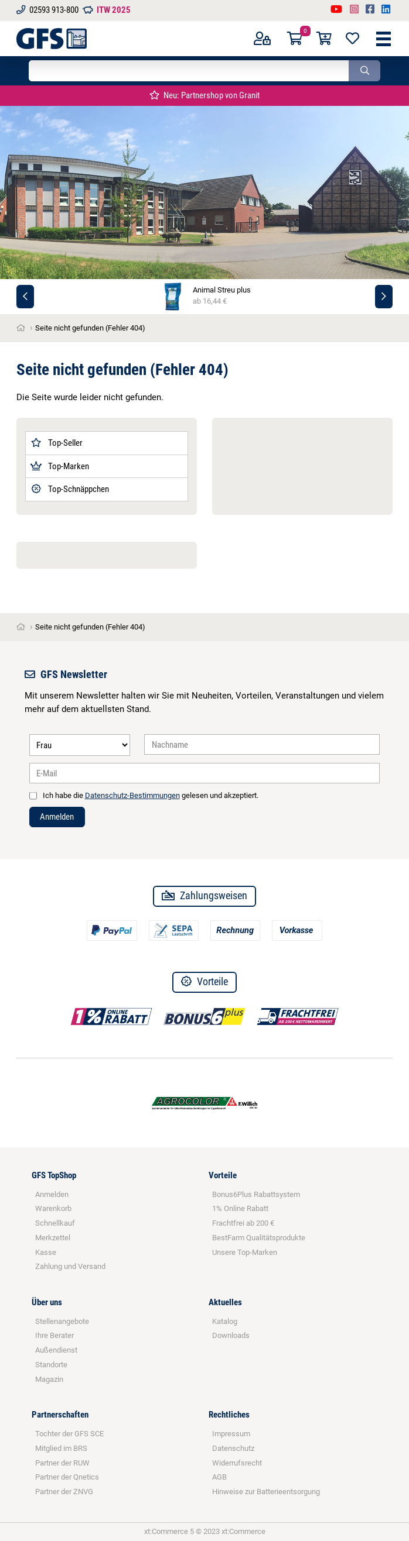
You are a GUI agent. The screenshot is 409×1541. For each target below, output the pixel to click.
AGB (219, 1477)
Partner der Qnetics (67, 1477)
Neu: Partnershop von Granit (204, 95)
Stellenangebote (62, 1321)
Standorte (51, 1364)
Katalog (224, 1321)
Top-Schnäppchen (69, 489)
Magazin (49, 1379)
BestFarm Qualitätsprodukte (258, 1237)
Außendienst (56, 1350)
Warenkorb (53, 1208)
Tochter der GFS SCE (69, 1433)
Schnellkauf (55, 1223)
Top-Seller (56, 443)
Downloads (231, 1335)
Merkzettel (52, 1237)
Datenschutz (233, 1448)
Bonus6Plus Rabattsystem (256, 1194)
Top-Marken (59, 466)
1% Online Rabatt (240, 1208)
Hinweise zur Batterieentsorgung (266, 1491)
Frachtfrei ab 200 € (243, 1223)
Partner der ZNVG (64, 1491)
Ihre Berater (54, 1335)
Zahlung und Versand (70, 1266)
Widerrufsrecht (237, 1463)
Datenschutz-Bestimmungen (132, 795)
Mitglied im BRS (61, 1448)
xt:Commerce (243, 1531)
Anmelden (57, 816)
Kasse (45, 1252)
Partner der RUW (62, 1463)
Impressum (231, 1433)
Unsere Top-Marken (244, 1252)
